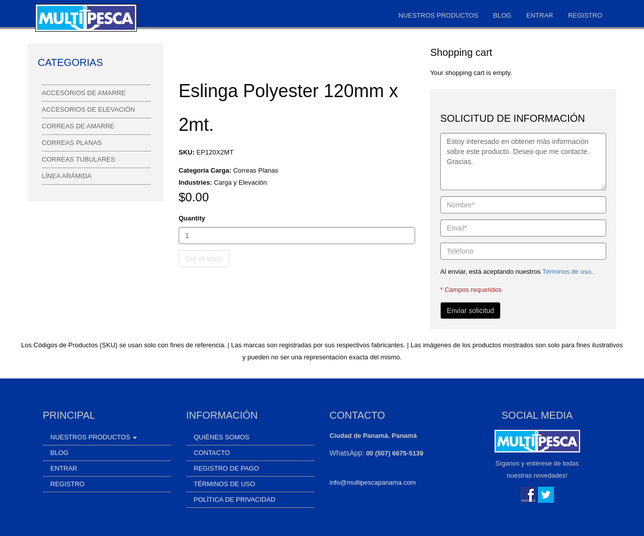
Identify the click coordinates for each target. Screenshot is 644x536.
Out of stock (204, 259)
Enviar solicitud (470, 311)
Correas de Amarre (78, 126)
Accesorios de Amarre (84, 93)
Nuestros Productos (438, 15)
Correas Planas (72, 142)
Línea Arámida (67, 176)
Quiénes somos (222, 437)
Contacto (212, 452)
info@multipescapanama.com (373, 482)
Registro (585, 15)
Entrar (539, 15)
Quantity (192, 218)
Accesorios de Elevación (88, 109)
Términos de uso (566, 271)
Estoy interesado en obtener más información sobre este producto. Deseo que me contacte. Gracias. (523, 161)
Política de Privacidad (234, 499)
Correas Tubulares (78, 159)
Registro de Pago (226, 468)
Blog (502, 15)
